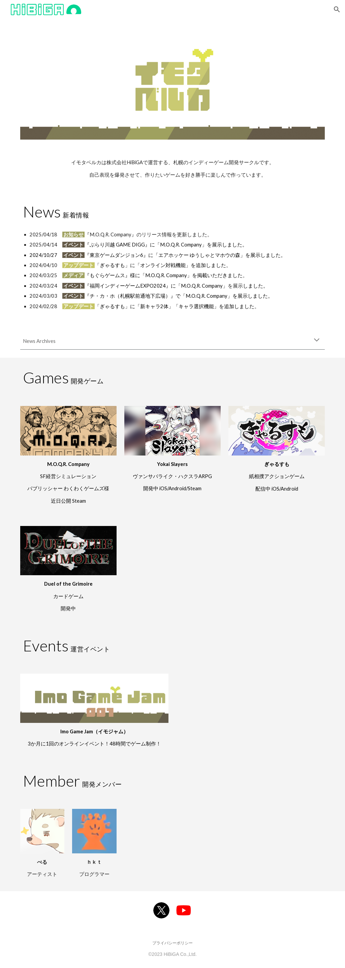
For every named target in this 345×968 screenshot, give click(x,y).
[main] (172, 169)
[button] (337, 9)
